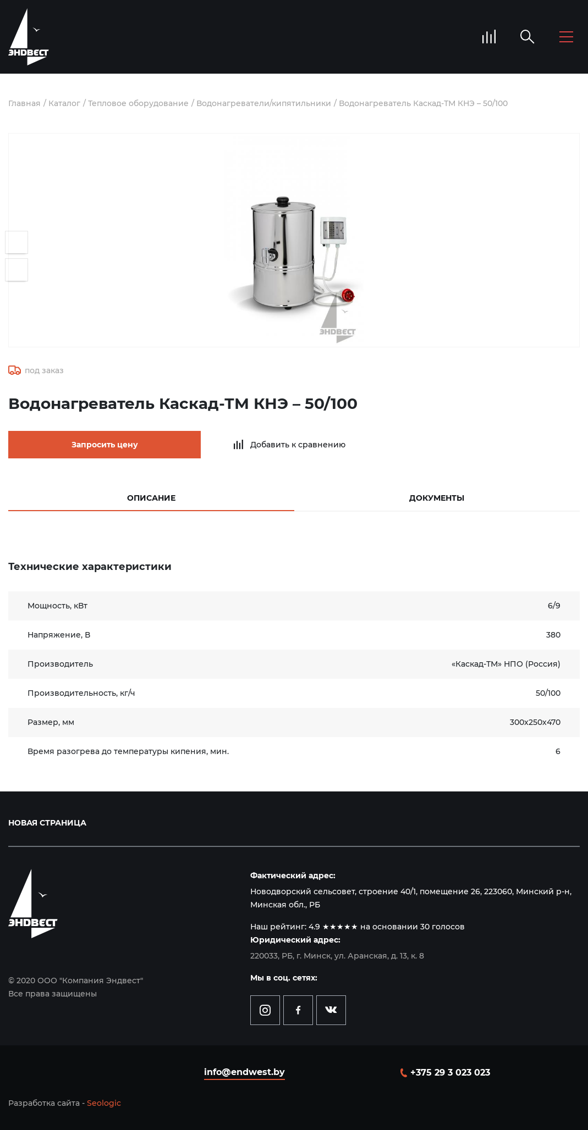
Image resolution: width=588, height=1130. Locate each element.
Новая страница (47, 823)
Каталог (64, 103)
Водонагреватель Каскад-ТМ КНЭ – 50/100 (423, 103)
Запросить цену (105, 445)
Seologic (104, 1103)
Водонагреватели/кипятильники (263, 103)
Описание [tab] (151, 498)
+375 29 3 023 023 (450, 1072)
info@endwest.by (244, 1072)
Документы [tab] (436, 498)
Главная (24, 103)
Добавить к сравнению (297, 445)
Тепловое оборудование (138, 103)
